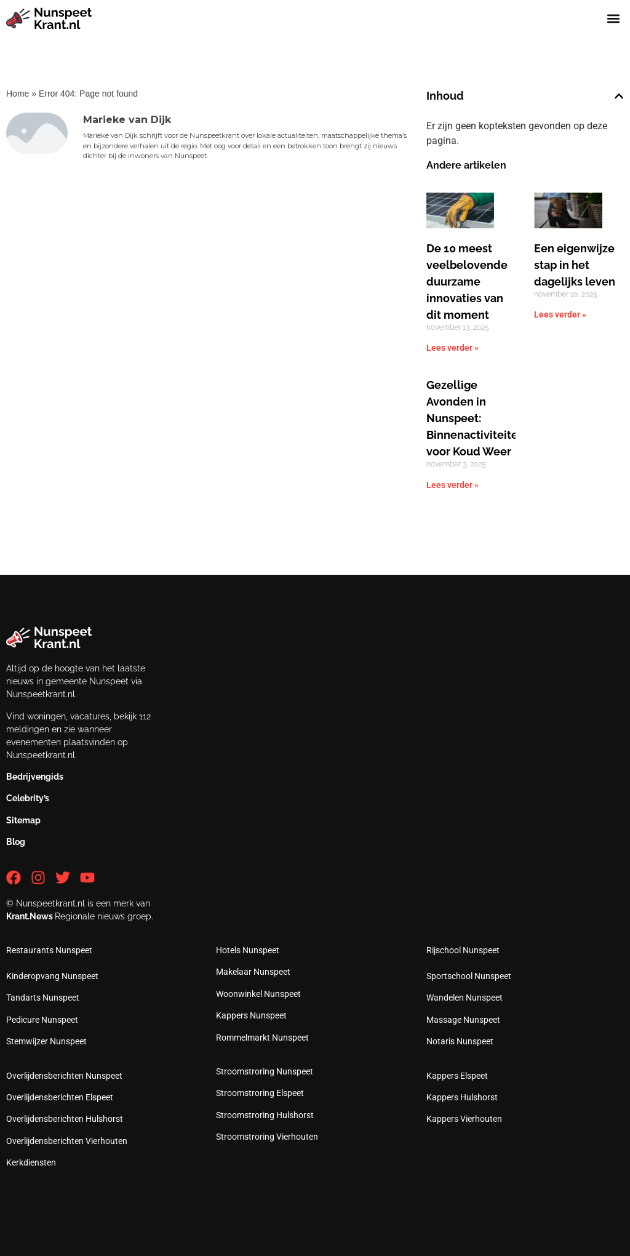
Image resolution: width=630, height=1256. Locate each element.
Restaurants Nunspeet (49, 950)
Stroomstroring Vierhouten (267, 1137)
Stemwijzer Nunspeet (46, 1041)
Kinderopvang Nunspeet (52, 976)
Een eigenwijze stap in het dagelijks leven (574, 265)
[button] (614, 19)
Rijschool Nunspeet (463, 950)
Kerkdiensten (31, 1162)
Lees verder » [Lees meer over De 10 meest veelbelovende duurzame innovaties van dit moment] (452, 348)
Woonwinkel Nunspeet (258, 994)
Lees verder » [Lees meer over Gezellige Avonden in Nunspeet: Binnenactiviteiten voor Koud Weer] (452, 485)
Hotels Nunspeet (247, 950)
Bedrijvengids (34, 777)
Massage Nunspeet (463, 1020)
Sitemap (23, 820)
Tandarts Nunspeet (42, 997)
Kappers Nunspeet (251, 1015)
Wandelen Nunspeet (464, 997)
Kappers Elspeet (457, 1076)
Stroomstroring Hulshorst (265, 1115)
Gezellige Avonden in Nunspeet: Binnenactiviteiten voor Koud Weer (475, 418)
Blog (15, 842)
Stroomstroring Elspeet (260, 1093)
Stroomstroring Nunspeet (264, 1071)
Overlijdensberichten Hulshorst (64, 1119)
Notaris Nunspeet (459, 1041)
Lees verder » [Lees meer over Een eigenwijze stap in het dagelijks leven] (560, 314)
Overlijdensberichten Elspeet (59, 1097)
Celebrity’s (27, 798)
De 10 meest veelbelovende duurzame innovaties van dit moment (467, 281)
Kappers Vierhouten (464, 1119)
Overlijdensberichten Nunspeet (64, 1076)
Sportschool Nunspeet (468, 976)
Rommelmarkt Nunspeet (262, 1037)
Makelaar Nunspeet (253, 972)
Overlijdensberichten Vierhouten (66, 1141)
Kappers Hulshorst (462, 1097)
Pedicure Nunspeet (42, 1020)
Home (17, 93)
